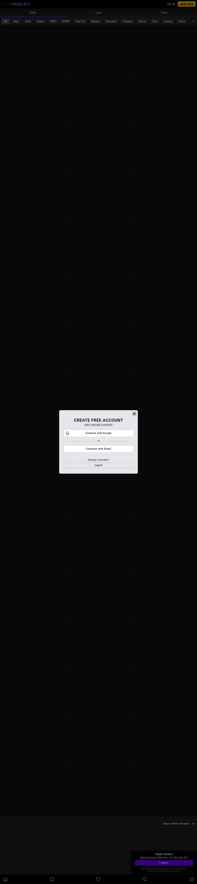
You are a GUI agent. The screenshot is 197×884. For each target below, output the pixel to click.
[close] (134, 415)
